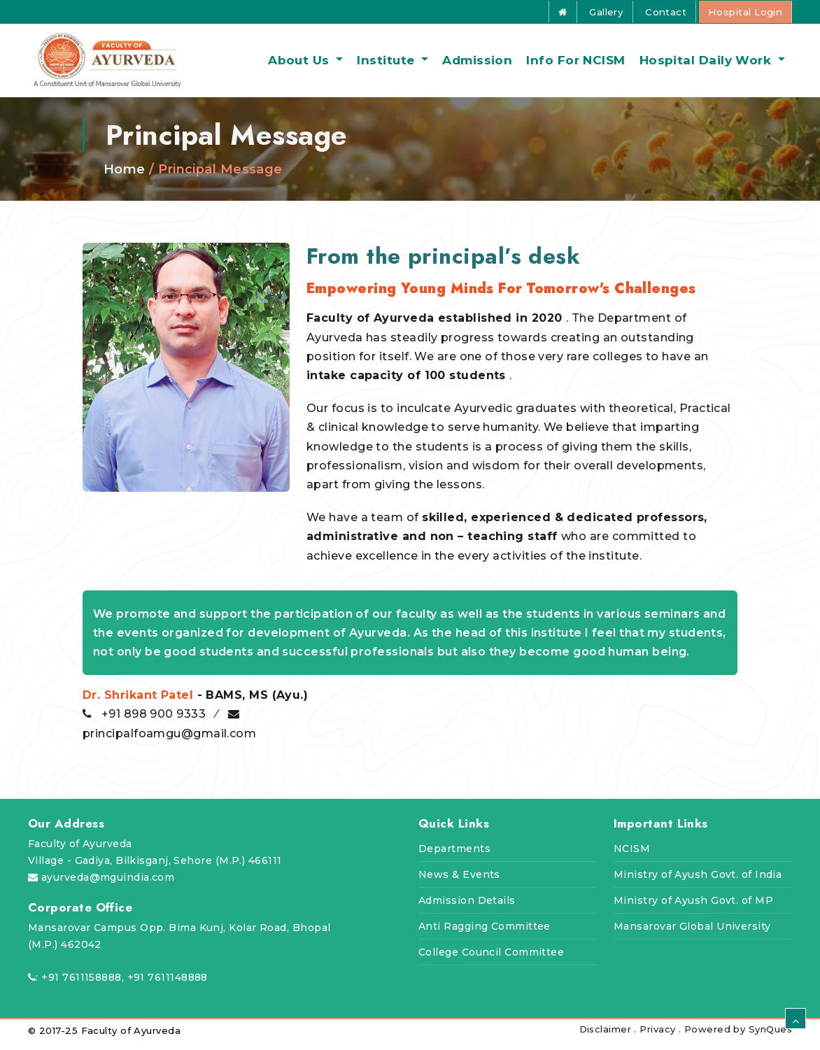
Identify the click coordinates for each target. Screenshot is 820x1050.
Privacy (657, 1037)
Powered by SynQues (738, 1037)
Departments (454, 857)
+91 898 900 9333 (155, 722)
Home (125, 177)
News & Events (459, 883)
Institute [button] (387, 64)
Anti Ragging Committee (484, 934)
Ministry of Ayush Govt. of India (698, 883)
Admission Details (467, 908)
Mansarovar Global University (692, 934)
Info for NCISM (575, 64)
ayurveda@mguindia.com (107, 885)
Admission (477, 64)
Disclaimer (607, 1037)
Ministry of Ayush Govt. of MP (693, 908)
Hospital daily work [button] (707, 64)
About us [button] (300, 64)
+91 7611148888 (167, 985)
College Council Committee (491, 960)
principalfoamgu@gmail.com (169, 741)
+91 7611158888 (81, 985)
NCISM (632, 857)
